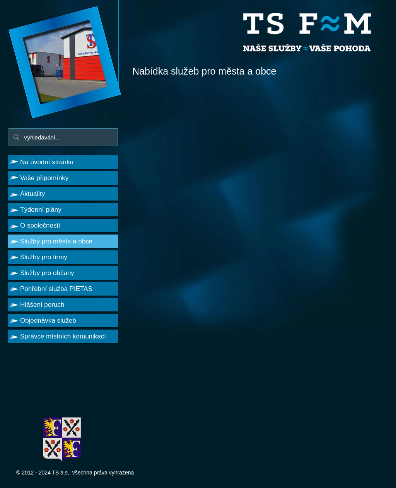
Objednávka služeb (48, 320)
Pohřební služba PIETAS (56, 288)
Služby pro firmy (43, 257)
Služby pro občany (47, 273)
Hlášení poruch (42, 304)
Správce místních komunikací (63, 336)
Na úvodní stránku (46, 162)
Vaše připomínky (44, 178)
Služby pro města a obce (56, 241)
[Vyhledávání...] (62, 137)
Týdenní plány (40, 209)
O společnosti (40, 225)
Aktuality (32, 193)
